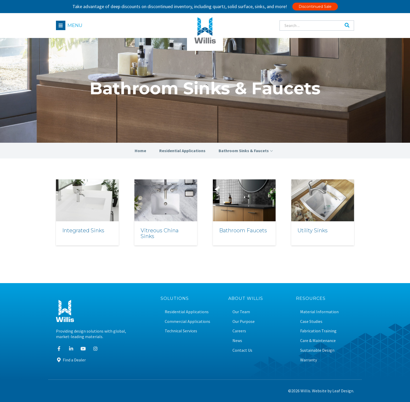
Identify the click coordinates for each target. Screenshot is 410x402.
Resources (311, 298)
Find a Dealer (71, 359)
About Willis (245, 298)
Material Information (319, 311)
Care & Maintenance (318, 340)
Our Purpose (243, 321)
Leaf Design (342, 390)
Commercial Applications (187, 321)
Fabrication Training (318, 330)
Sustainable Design (317, 350)
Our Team (241, 311)
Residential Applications (187, 311)
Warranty (308, 359)
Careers (239, 330)
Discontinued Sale (315, 6)
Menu (74, 25)
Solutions (175, 298)
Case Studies (311, 321)
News (237, 340)
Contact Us (242, 350)
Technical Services (181, 330)
